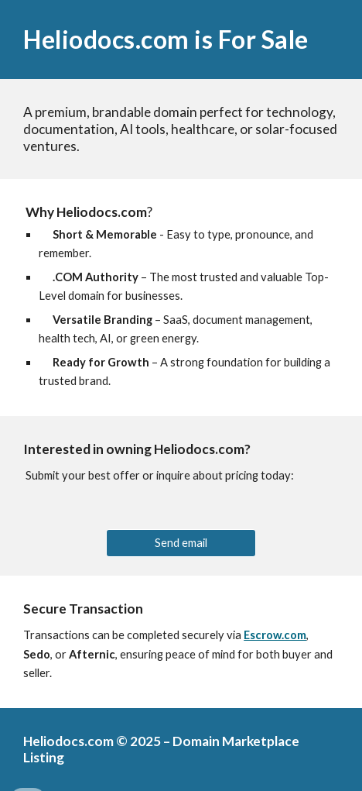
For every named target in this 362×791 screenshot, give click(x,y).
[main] (181, 39)
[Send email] (181, 543)
